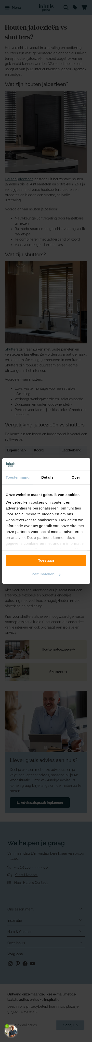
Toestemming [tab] (18, 477)
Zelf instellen (46, 574)
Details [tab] (47, 477)
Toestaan (46, 560)
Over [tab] (76, 477)
